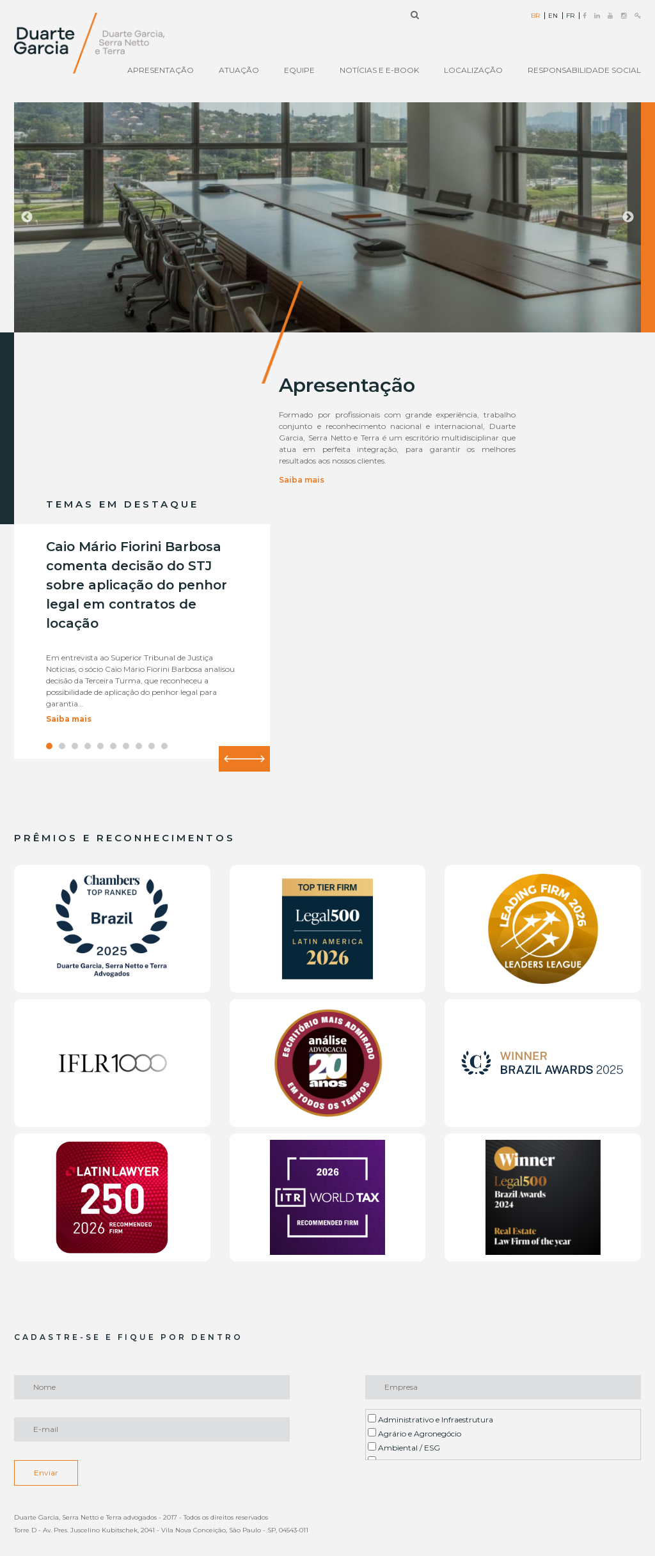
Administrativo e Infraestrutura (430, 1419)
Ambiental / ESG (404, 1447)
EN (553, 16)
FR (570, 16)
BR (535, 16)
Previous (26, 217)
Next (628, 217)
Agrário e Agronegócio (414, 1433)
